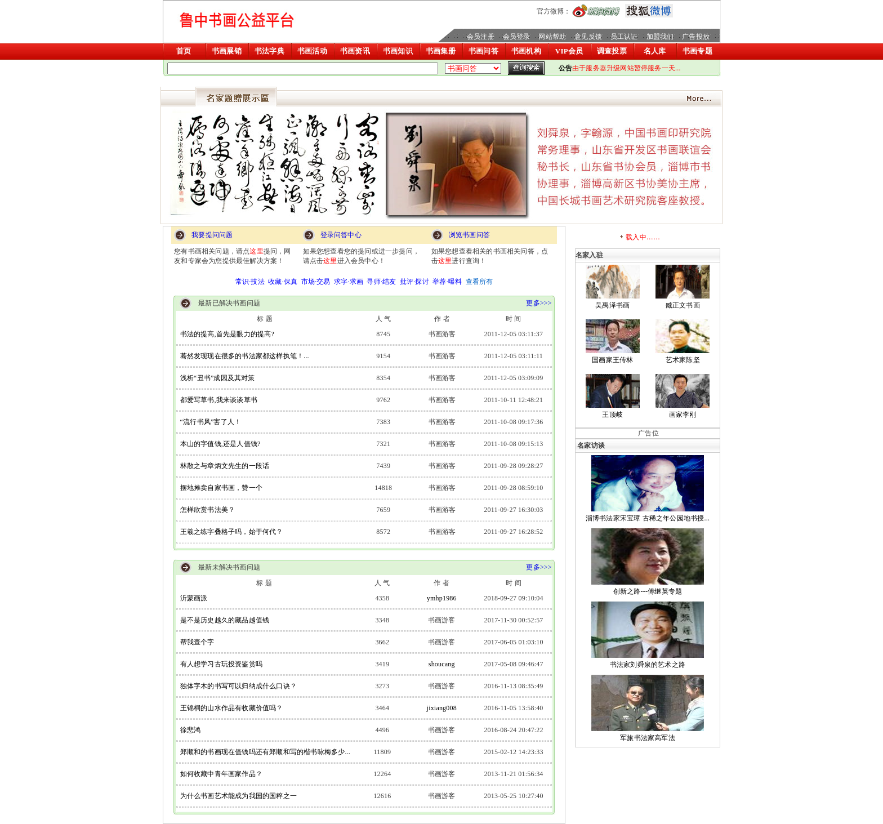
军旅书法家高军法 (647, 738)
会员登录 (516, 37)
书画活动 (312, 51)
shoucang (442, 664)
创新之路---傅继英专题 (647, 591)
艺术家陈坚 (683, 360)
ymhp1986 (442, 598)
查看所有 (479, 282)
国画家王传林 (612, 360)
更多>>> (540, 303)
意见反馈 (588, 37)
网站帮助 (552, 37)
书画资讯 (355, 51)
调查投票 (612, 51)
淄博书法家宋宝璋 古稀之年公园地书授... (648, 518)
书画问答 (483, 51)
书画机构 (526, 51)
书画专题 (697, 51)
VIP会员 (569, 51)
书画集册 (441, 51)
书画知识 (398, 51)
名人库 (655, 51)
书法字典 (269, 51)
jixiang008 (442, 708)
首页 (183, 51)
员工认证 (624, 37)
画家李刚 (683, 414)
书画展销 (227, 51)
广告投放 (696, 37)
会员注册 (480, 37)
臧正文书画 (683, 305)
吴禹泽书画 (612, 305)
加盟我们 (660, 37)
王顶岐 (612, 414)
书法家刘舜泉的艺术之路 (647, 665)
